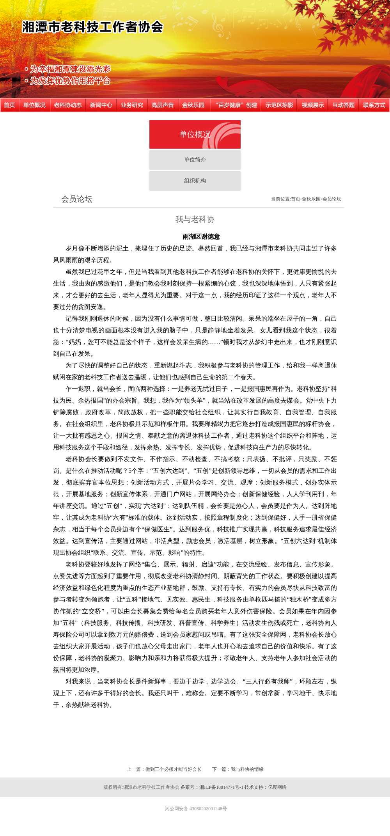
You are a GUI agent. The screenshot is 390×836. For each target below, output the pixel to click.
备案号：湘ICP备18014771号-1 (212, 787)
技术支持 (254, 787)
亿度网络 (277, 787)
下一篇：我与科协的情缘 (238, 769)
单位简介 (195, 160)
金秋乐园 (311, 199)
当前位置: (281, 199)
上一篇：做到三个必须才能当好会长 (164, 769)
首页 (295, 199)
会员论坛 (76, 199)
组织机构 (195, 181)
